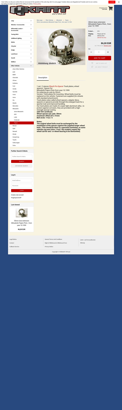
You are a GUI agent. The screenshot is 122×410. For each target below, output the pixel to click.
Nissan (15, 125)
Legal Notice (13, 239)
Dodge (13, 50)
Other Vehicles (15, 65)
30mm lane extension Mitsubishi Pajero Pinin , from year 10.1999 (21, 223)
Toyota (14, 140)
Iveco (14, 97)
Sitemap (82, 243)
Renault (15, 131)
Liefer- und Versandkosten (87, 240)
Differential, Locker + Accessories (17, 29)
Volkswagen (16, 142)
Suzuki (13, 58)
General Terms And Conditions (53, 239)
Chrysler (13, 46)
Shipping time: (90, 34)
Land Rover (14, 54)
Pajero (16, 123)
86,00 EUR (21, 229)
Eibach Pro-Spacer (56, 86)
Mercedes (15, 106)
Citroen (15, 80)
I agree (111, 2)
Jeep (12, 21)
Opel (14, 128)
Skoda (14, 134)
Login (22, 190)
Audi (14, 72)
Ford (14, 86)
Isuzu (14, 94)
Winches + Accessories (17, 24)
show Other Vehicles (18, 69)
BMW (14, 74)
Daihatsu (15, 83)
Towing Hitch (14, 34)
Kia (13, 100)
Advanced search (21, 166)
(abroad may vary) (101, 37)
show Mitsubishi (18, 111)
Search (21, 161)
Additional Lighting (16, 38)
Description (42, 78)
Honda (14, 89)
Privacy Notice (49, 246)
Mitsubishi (15, 108)
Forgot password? (16, 197)
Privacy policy (37, 4)
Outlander (17, 120)
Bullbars (13, 62)
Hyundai (15, 91)
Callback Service (14, 246)
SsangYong (16, 137)
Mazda (14, 103)
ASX (15, 114)
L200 (15, 117)
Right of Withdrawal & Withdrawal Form (56, 243)
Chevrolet (15, 77)
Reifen (13, 42)
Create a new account (17, 195)
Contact (12, 243)
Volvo (14, 145)
